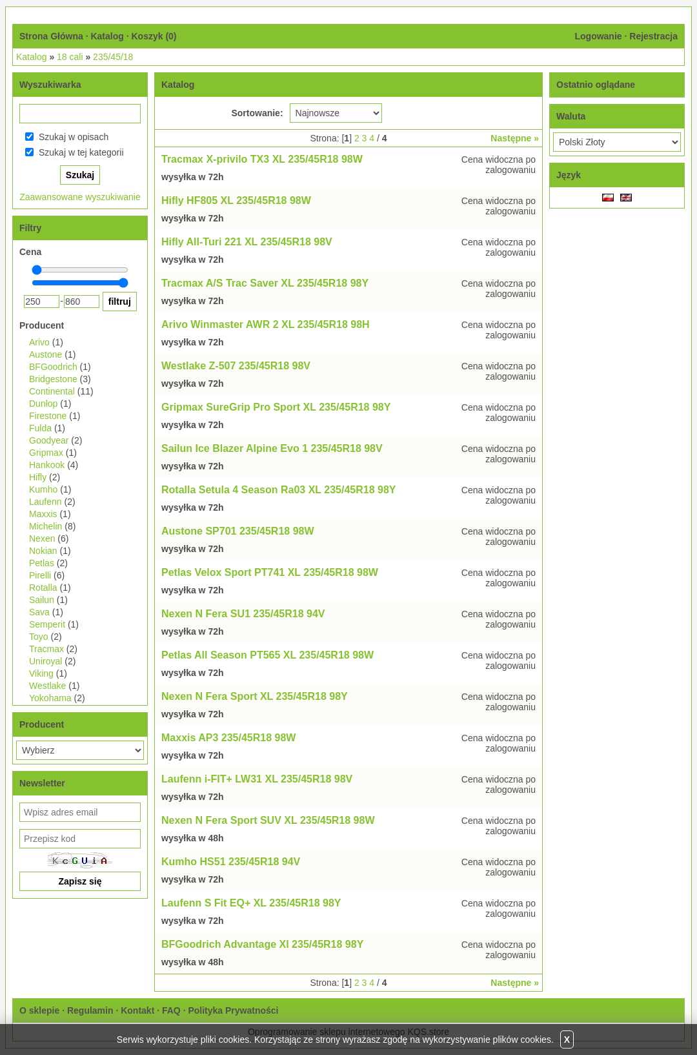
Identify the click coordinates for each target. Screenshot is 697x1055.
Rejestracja (653, 36)
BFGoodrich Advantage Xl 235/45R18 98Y (262, 944)
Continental (52, 391)
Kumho (43, 489)
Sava (39, 612)
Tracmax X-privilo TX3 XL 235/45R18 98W (262, 159)
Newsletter (42, 783)
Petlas (41, 563)
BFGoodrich (53, 367)
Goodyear (48, 440)
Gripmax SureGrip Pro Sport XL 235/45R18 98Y (275, 407)
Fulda (40, 428)
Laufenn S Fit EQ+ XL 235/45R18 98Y (251, 902)
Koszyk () (153, 36)
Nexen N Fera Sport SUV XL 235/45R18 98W (268, 820)
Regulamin (90, 1010)
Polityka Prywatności (233, 1010)
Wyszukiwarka (50, 84)
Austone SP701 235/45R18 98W (237, 531)
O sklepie (39, 1010)
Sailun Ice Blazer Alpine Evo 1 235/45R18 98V (272, 448)
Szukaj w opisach (73, 137)
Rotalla (43, 587)
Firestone (47, 416)
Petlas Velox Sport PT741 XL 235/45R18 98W (269, 572)
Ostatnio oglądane (595, 84)
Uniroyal (45, 661)
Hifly (37, 477)
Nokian (43, 551)
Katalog (106, 36)
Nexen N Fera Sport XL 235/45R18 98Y (254, 696)
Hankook (47, 465)
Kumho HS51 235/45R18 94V (230, 861)
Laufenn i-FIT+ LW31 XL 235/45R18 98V (256, 778)
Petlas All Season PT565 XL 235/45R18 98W (267, 655)
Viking (41, 673)
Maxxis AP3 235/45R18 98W (228, 737)
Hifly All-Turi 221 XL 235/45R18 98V (246, 241)
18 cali (70, 57)
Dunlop (43, 403)
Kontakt (137, 1010)
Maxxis (43, 514)
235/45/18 (113, 57)
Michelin (45, 526)
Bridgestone (53, 379)
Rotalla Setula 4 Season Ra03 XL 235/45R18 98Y (278, 489)
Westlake (47, 686)
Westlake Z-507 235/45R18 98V (235, 365)
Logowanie (597, 36)
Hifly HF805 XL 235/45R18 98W (236, 200)
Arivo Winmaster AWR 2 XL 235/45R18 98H (265, 324)
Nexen (42, 538)
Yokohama (50, 698)
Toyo (38, 636)
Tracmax (46, 649)
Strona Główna (51, 36)
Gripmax (46, 452)
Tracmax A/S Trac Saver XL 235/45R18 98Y (265, 283)
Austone (45, 354)
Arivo (39, 342)
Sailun (41, 600)
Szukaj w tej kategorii (81, 152)
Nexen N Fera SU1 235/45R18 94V (243, 613)
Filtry (30, 228)
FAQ (171, 1010)
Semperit (47, 624)
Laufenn (45, 502)
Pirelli (40, 575)
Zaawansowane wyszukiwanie (80, 197)
